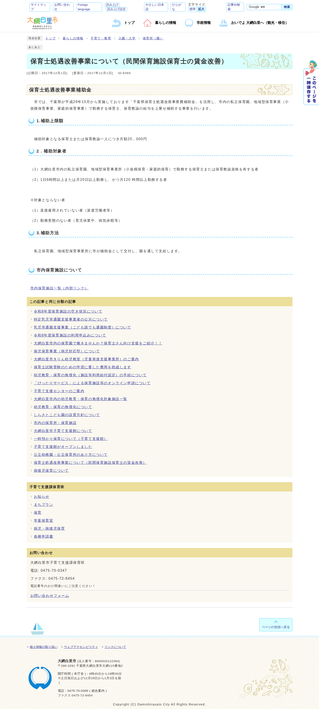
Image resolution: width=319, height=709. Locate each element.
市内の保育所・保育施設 (55, 423)
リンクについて (115, 647)
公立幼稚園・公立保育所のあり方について (71, 455)
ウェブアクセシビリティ (81, 647)
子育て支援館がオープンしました (63, 447)
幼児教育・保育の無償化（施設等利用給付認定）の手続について (90, 375)
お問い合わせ (62, 7)
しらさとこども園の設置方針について (67, 415)
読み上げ (112, 4)
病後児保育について (51, 470)
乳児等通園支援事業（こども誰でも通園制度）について (82, 327)
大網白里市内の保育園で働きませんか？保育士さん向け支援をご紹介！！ (98, 343)
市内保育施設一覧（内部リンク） (59, 288)
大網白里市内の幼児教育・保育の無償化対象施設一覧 (80, 399)
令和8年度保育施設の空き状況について (68, 311)
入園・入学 (127, 38)
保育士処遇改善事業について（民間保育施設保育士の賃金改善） (90, 462)
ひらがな (176, 7)
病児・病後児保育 (49, 528)
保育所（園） (153, 38)
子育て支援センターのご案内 (59, 391)
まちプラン (43, 504)
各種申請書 (43, 536)
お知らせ (41, 497)
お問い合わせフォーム (49, 596)
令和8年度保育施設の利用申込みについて (70, 335)
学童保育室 (43, 520)
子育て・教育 (101, 38)
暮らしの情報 (73, 38)
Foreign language (84, 7)
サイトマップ (38, 7)
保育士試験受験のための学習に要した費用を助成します (82, 367)
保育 (38, 512)
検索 (287, 7)
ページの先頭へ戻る (276, 627)
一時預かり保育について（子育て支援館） (71, 439)
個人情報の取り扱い (44, 647)
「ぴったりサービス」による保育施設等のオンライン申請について (92, 383)
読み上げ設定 (116, 9)
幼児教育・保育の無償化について (63, 407)
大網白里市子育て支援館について (63, 431)
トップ (50, 38)
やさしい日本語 (154, 7)
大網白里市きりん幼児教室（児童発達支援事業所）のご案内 (86, 359)
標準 (192, 9)
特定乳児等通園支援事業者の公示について (71, 319)
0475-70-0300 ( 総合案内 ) (87, 690)
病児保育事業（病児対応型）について (67, 351)
